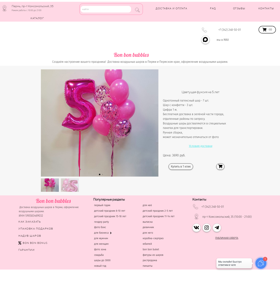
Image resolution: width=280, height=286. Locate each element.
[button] (99, 174)
